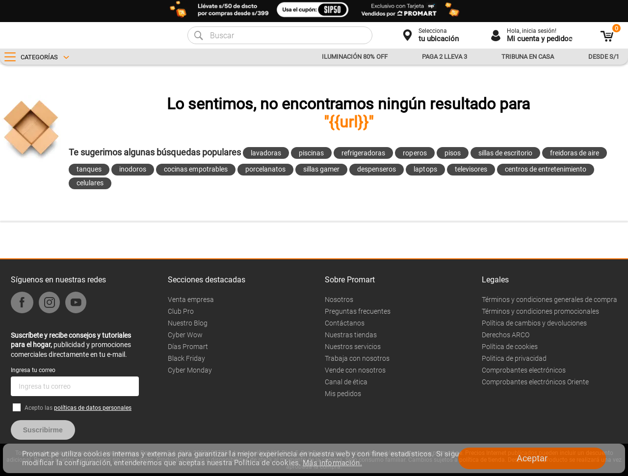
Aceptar (532, 458)
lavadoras (266, 153)
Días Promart (188, 347)
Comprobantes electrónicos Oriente (535, 382)
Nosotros (339, 299)
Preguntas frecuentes (358, 311)
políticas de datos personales (92, 407)
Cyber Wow (185, 335)
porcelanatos (265, 169)
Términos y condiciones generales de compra (549, 299)
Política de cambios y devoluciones (534, 323)
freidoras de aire (574, 153)
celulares (90, 183)
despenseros (376, 169)
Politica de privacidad (514, 358)
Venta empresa (191, 299)
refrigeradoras (363, 153)
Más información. (332, 462)
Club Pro (181, 311)
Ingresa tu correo (33, 370)
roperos (414, 153)
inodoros (132, 169)
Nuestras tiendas (351, 335)
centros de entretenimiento (546, 169)
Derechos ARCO (505, 335)
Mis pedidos (343, 394)
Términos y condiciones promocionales (540, 311)
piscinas (311, 153)
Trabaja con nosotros (357, 358)
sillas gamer (321, 169)
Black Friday (186, 358)
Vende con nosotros (355, 370)
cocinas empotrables (195, 169)
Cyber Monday (190, 370)
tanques (89, 169)
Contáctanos (345, 323)
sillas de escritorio (505, 153)
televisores (471, 169)
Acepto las (78, 407)
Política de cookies (510, 347)
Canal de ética (346, 382)
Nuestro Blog (188, 323)
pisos (453, 153)
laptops (425, 169)
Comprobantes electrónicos (524, 370)
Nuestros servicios (353, 347)
